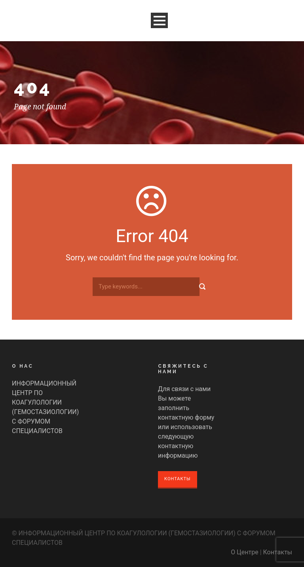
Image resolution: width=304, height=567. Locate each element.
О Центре (244, 552)
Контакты (177, 478)
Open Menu (159, 20)
